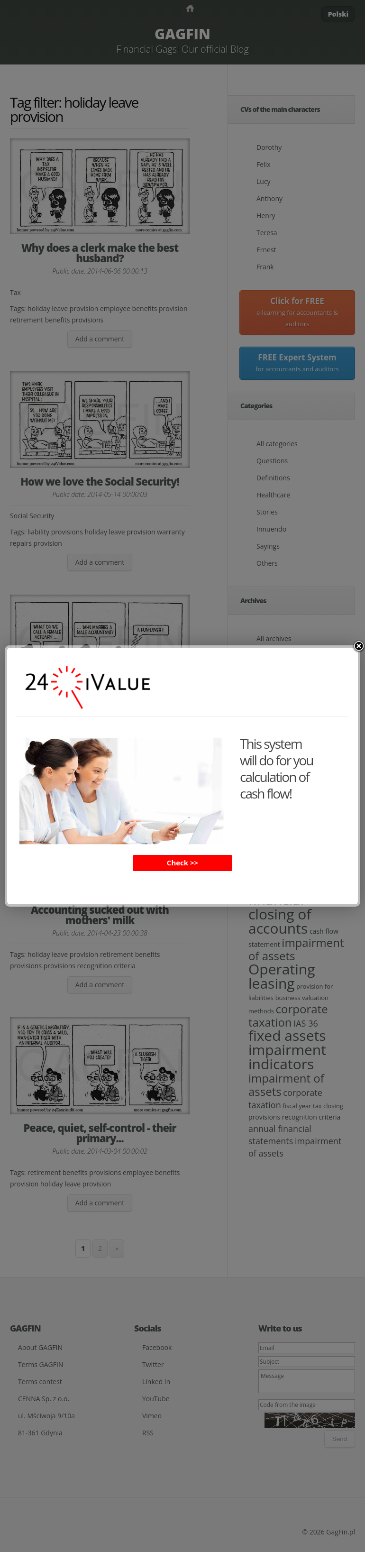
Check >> (182, 862)
